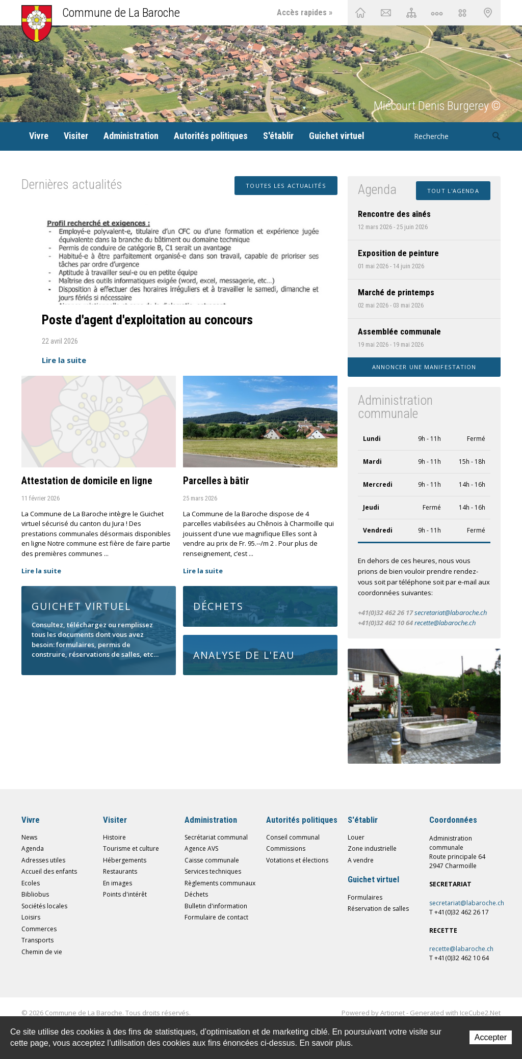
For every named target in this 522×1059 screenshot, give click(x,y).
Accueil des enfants (49, 871)
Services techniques (213, 871)
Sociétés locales (44, 906)
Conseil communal (293, 837)
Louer (356, 837)
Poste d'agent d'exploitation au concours (147, 319)
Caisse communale (212, 860)
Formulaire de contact (216, 917)
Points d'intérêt (125, 894)
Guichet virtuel (336, 135)
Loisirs (30, 917)
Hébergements (124, 860)
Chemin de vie (437, 12)
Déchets (196, 894)
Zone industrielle (372, 848)
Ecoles (30, 883)
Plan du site (411, 12)
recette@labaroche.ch (445, 622)
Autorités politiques (211, 135)
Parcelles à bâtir (216, 481)
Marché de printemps (396, 292)
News (29, 837)
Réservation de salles (378, 908)
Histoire (114, 837)
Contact (386, 12)
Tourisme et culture (131, 848)
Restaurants (120, 871)
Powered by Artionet (373, 1012)
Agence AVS (201, 848)
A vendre (361, 860)
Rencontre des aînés (394, 214)
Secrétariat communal (216, 837)
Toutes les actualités (286, 185)
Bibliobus (35, 894)
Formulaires (365, 897)
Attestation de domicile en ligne (86, 481)
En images (117, 883)
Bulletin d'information (216, 906)
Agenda (32, 848)
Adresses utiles (43, 860)
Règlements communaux (220, 883)
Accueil (360, 12)
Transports (37, 940)
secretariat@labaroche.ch (450, 612)
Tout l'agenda (453, 190)
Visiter (76, 135)
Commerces (39, 929)
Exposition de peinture (398, 253)
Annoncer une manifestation (424, 367)
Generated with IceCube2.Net (455, 1012)
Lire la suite (64, 360)
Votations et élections (297, 860)
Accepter (491, 1037)
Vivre (38, 135)
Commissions (285, 848)
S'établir (278, 135)
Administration (131, 135)
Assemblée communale (399, 331)
